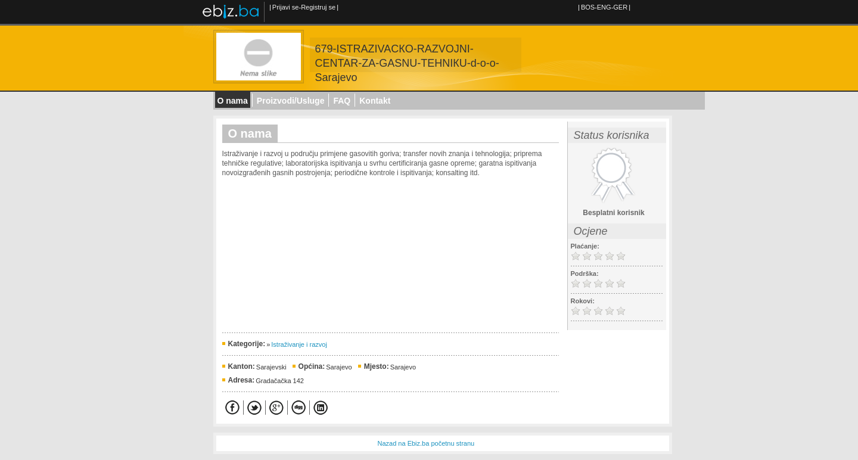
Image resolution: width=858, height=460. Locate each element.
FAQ (341, 100)
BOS (588, 7)
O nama (232, 100)
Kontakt (374, 100)
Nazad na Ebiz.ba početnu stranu (426, 443)
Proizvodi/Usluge (291, 100)
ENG (604, 7)
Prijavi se (285, 7)
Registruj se (318, 7)
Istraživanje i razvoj (299, 344)
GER (620, 7)
